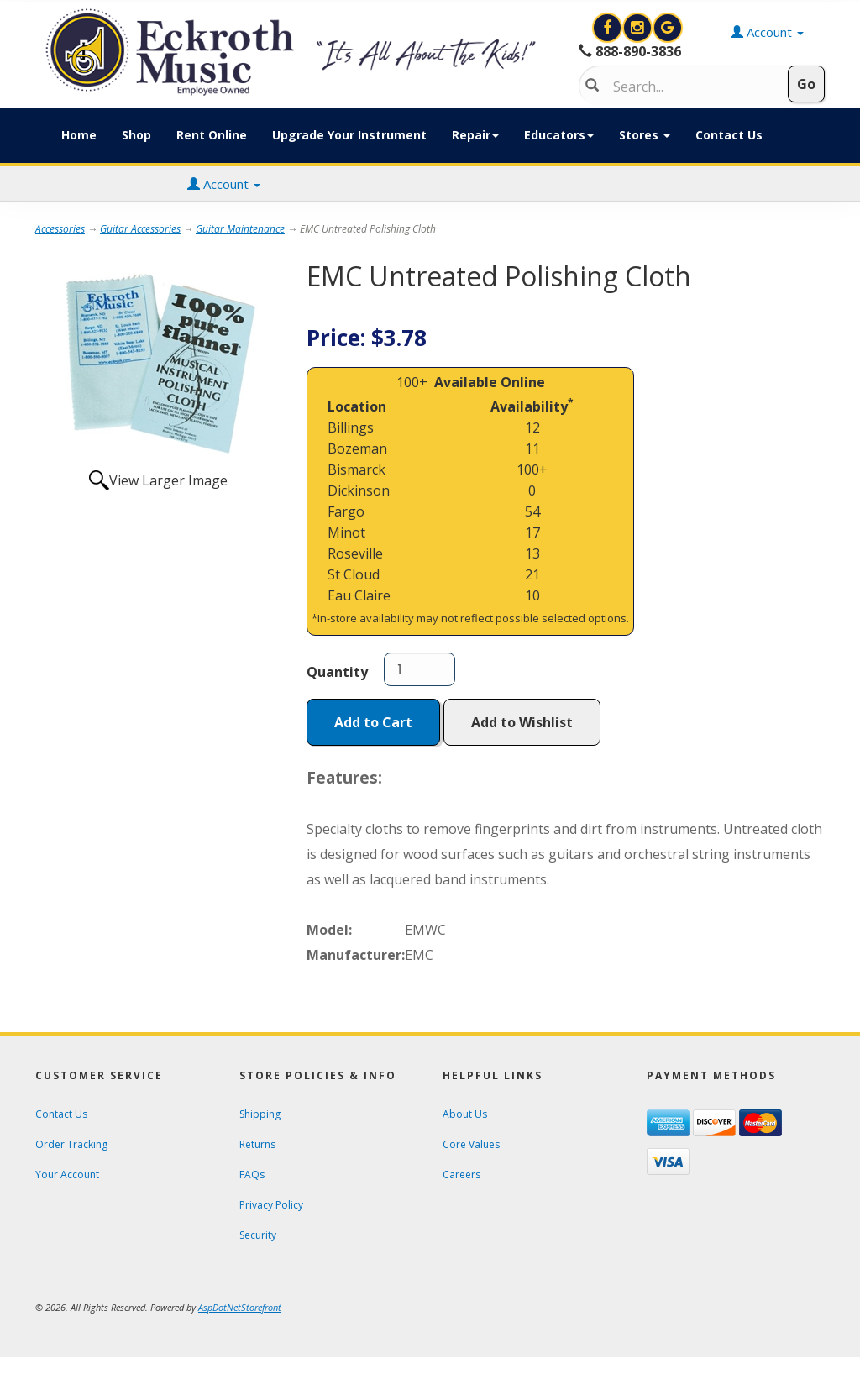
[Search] (691, 86)
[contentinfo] (294, 52)
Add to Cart (373, 722)
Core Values (471, 1144)
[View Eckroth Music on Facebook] (609, 27)
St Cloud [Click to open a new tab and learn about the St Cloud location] (354, 574)
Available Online (489, 382)
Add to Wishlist (522, 722)
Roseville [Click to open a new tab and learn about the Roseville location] (355, 553)
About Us (465, 1114)
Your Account (67, 1174)
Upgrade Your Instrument (349, 135)
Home (79, 135)
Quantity (337, 672)
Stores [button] (644, 135)
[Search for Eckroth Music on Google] (667, 27)
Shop (136, 135)
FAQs (252, 1174)
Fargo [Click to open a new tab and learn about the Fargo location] (346, 511)
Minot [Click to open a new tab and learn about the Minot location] (346, 532)
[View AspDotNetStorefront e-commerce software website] (239, 1307)
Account (223, 184)
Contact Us (729, 135)
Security (257, 1235)
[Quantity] (419, 669)
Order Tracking (71, 1144)
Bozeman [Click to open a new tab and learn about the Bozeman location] (357, 448)
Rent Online (211, 135)
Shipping (260, 1114)
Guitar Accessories (140, 229)
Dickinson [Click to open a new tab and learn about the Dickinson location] (359, 490)
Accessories (60, 229)
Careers (461, 1174)
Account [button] (767, 32)
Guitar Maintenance (240, 229)
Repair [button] (475, 135)
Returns (257, 1144)
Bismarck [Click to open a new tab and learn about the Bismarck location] (356, 469)
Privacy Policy (271, 1205)
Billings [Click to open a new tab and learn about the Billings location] (351, 427)
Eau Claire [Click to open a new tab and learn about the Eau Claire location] (359, 595)
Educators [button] (559, 135)
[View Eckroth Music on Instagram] (639, 27)
